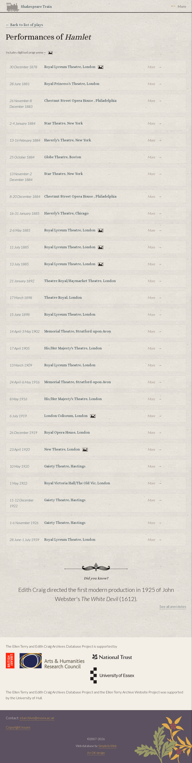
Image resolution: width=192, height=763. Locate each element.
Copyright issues (18, 727)
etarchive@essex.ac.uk (37, 718)
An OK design (96, 753)
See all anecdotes (173, 606)
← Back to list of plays (24, 25)
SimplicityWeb (107, 746)
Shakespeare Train (36, 6)
